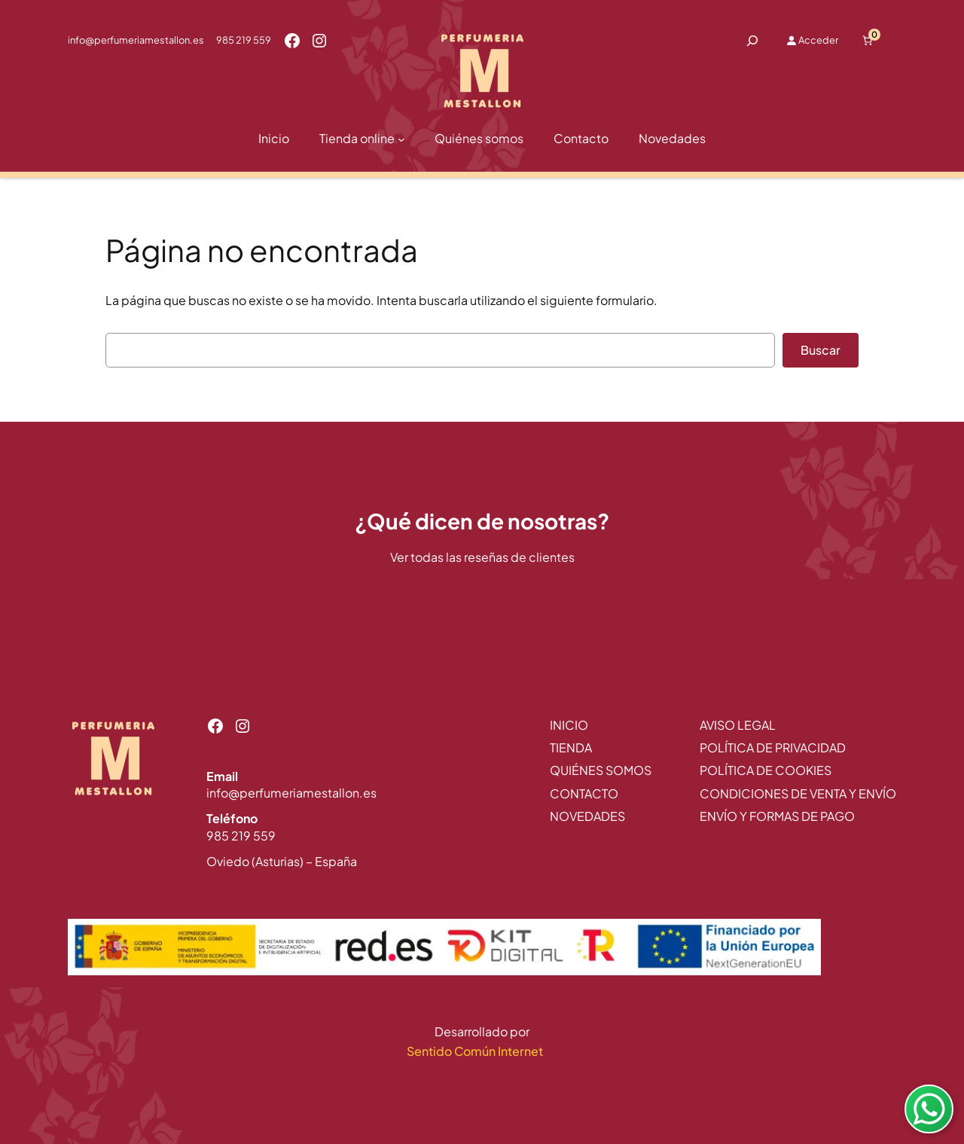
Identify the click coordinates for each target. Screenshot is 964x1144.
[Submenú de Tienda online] (401, 139)
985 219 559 (243, 40)
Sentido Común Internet (476, 1051)
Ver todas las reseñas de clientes (482, 557)
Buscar (820, 350)
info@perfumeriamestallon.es (136, 40)
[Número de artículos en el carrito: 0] (868, 41)
